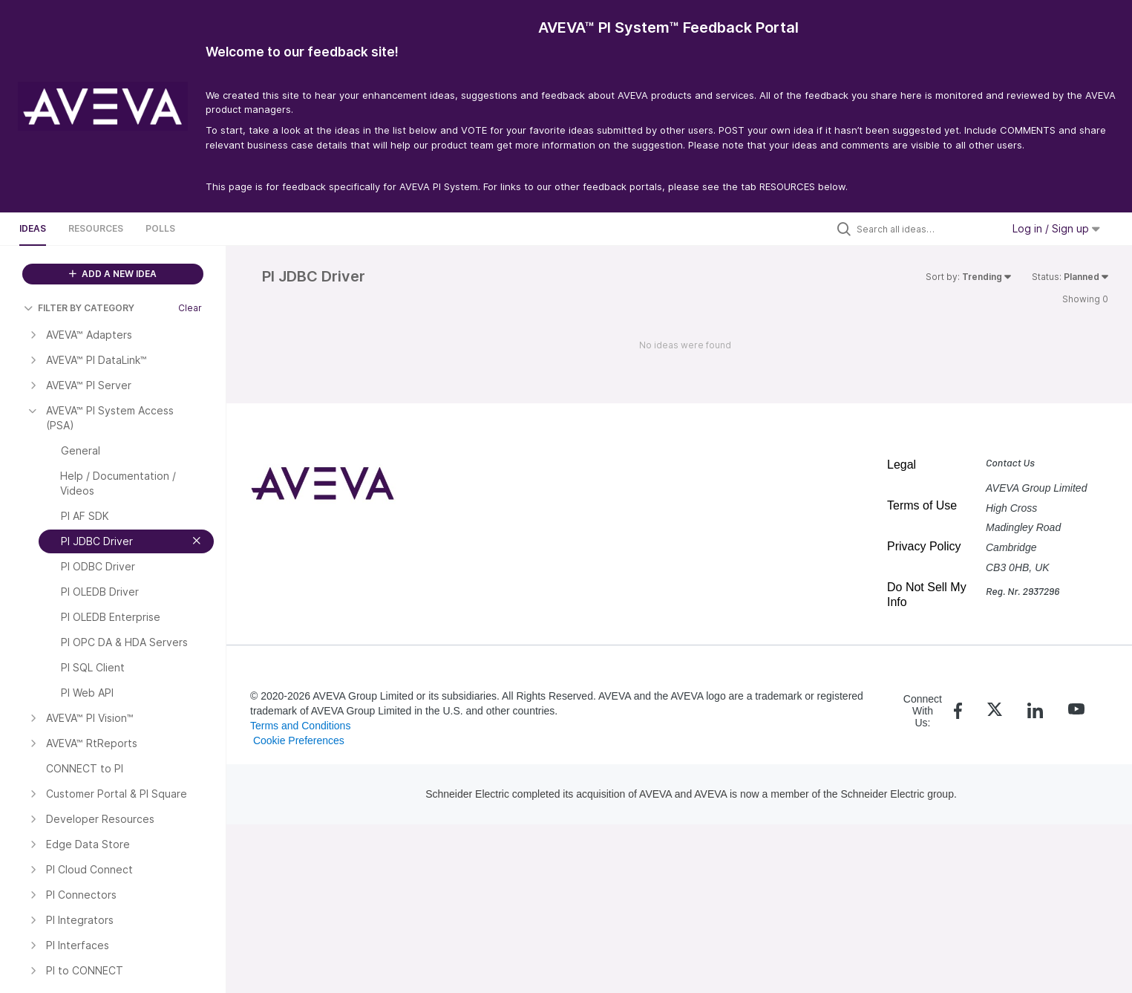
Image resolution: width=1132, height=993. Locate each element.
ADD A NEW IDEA (113, 273)
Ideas (32, 228)
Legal (901, 464)
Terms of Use (922, 505)
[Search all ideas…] (926, 229)
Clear (190, 307)
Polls (160, 228)
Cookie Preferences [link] (298, 740)
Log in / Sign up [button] (1056, 228)
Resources (95, 228)
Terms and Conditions (300, 726)
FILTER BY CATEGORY (79, 307)
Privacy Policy (924, 546)
